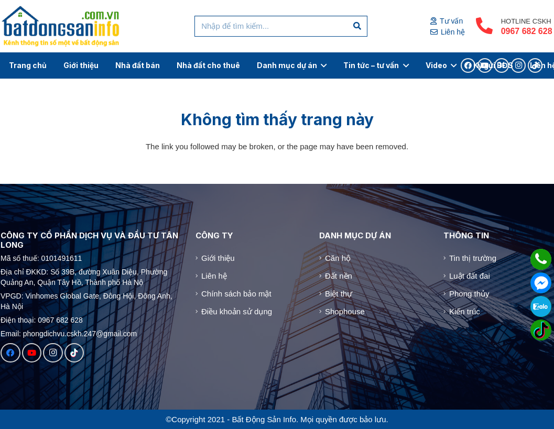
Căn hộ (338, 258)
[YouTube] (32, 353)
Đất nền (338, 275)
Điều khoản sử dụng (236, 311)
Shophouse (345, 311)
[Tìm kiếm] (357, 26)
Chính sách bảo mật (236, 293)
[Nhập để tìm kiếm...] (280, 26)
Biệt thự (338, 293)
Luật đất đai (469, 275)
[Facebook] (10, 353)
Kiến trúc (464, 311)
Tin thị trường (472, 258)
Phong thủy (469, 293)
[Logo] (61, 26)
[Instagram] (53, 353)
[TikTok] (74, 353)
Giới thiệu (218, 258)
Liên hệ (214, 275)
